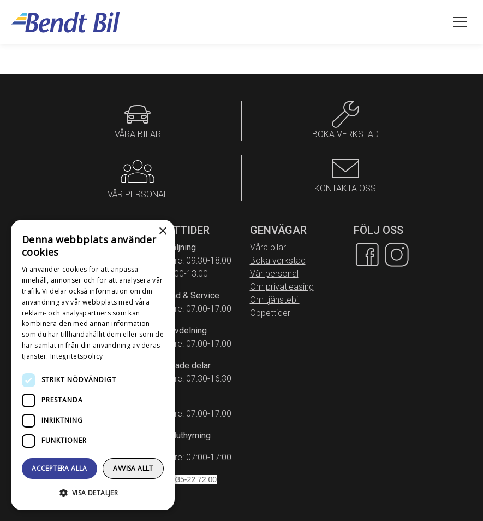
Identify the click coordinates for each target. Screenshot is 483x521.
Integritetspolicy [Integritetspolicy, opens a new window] (76, 356)
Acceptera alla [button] (59, 468)
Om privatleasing (282, 287)
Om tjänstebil (275, 300)
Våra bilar (268, 247)
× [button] (162, 231)
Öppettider (270, 313)
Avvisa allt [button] (133, 468)
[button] (93, 492)
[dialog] (93, 365)
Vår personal (274, 273)
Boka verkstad (278, 260)
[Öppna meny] (460, 22)
